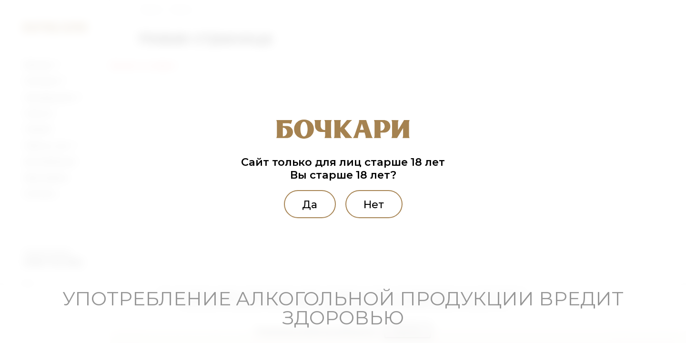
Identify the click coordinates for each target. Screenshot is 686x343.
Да (307, 204)
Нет (375, 204)
